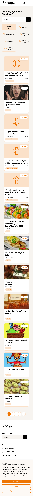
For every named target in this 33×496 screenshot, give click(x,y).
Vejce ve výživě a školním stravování (15, 397)
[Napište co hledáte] (14, 437)
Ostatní (8, 110)
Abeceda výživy (24, 41)
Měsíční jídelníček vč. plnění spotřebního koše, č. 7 (16, 74)
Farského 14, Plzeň (9, 455)
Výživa (8, 374)
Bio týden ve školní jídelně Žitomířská (16, 341)
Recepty (9, 41)
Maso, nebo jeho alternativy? (12, 283)
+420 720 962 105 (8, 452)
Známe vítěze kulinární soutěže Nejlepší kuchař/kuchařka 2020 (14, 223)
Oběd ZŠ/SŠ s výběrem (12, 139)
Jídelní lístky (24, 34)
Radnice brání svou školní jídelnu (15, 312)
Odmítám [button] (16, 486)
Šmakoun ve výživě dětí (15, 369)
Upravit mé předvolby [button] (16, 491)
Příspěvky (24, 27)
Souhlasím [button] (16, 481)
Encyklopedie (9, 34)
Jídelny (8, 260)
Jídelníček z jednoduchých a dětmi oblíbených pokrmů (16, 162)
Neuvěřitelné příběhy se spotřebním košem (15, 103)
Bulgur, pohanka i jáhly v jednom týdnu (14, 132)
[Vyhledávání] (14, 19)
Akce (8, 231)
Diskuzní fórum (9, 48)
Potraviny (9, 289)
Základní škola (10, 80)
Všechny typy (10, 27)
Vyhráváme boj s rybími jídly (15, 254)
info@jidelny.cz (8, 449)
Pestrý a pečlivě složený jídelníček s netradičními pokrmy (15, 192)
